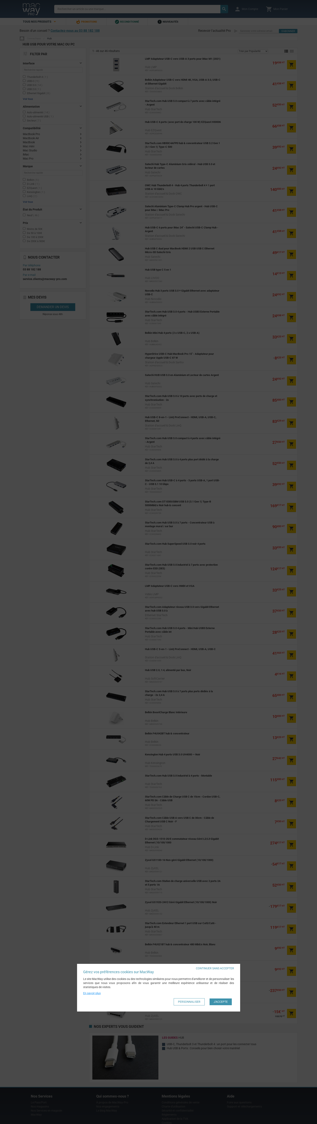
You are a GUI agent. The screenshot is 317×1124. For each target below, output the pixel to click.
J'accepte (221, 1001)
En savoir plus (92, 993)
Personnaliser (189, 1001)
